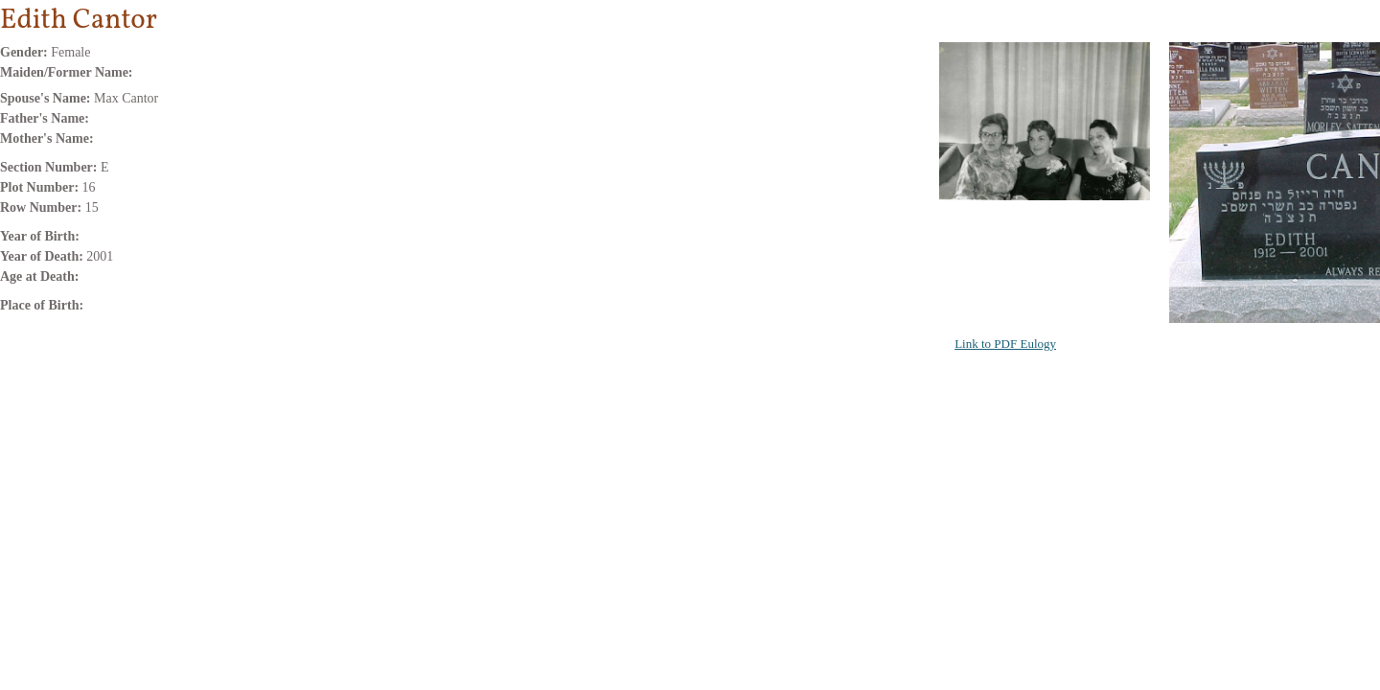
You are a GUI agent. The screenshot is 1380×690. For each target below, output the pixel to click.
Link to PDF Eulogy (1005, 343)
